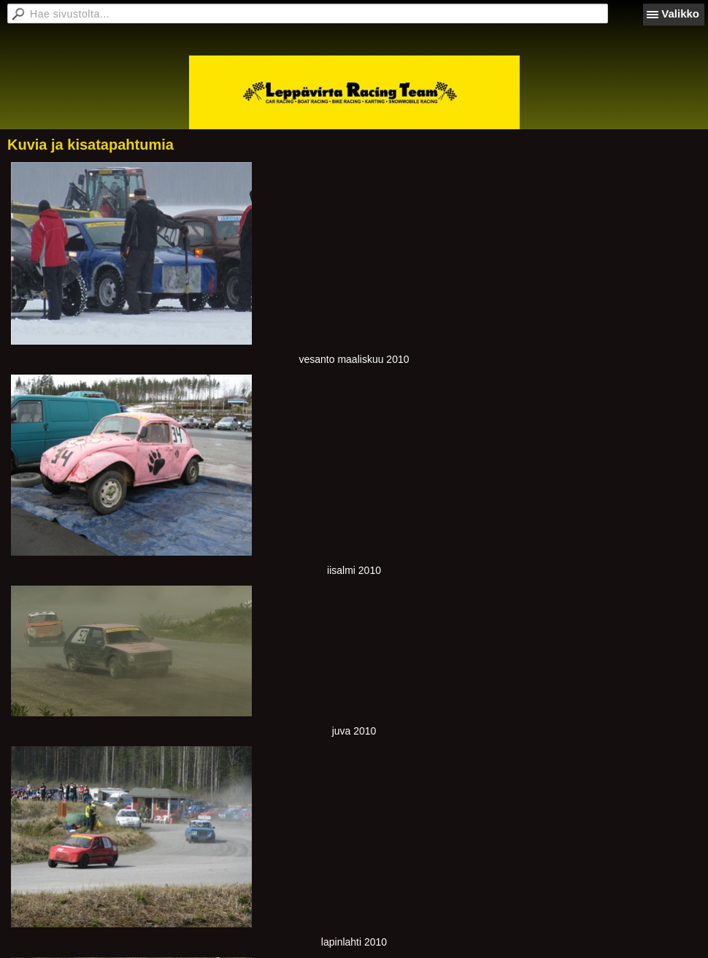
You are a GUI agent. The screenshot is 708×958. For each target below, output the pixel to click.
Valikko (680, 13)
